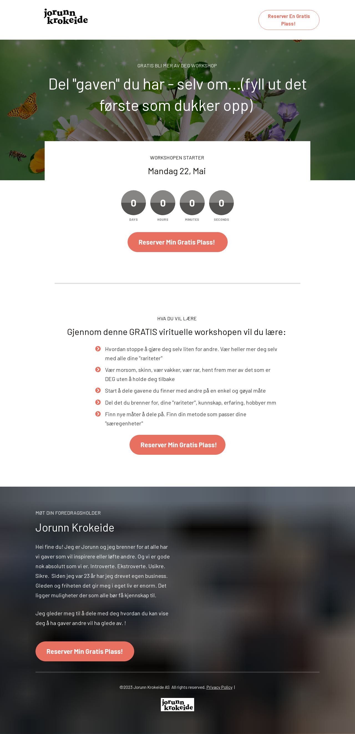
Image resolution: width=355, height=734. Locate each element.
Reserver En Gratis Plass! (289, 20)
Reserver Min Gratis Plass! (178, 242)
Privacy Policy (219, 687)
